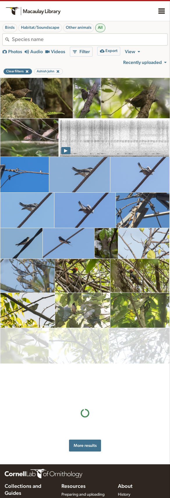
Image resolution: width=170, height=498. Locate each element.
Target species (73, 479)
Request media (74, 473)
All (100, 28)
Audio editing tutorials (80, 491)
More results (85, 374)
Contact (125, 462)
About (125, 441)
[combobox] (89, 39)
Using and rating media (81, 467)
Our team (126, 456)
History (124, 450)
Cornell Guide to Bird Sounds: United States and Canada (27, 462)
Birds (10, 28)
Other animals (78, 28)
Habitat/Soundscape (40, 28)
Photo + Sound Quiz (79, 485)
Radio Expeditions (20, 473)
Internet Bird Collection (25, 479)
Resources (73, 441)
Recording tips (73, 461)
